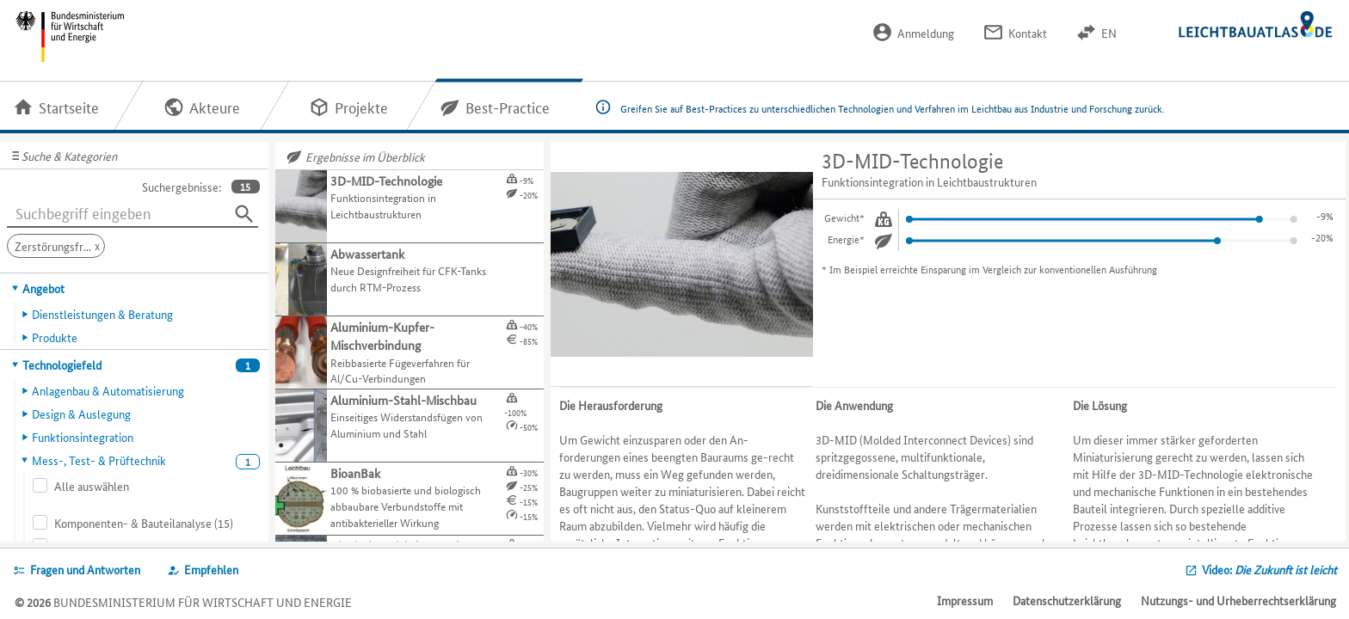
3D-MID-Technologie (912, 161)
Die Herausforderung (610, 405)
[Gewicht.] (883, 219)
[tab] (134, 288)
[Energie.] (883, 240)
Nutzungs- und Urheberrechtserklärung (1238, 600)
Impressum (965, 600)
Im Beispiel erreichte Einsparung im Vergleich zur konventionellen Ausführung (993, 268)
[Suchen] (244, 214)
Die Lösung (1100, 405)
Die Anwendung (854, 405)
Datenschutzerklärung (1067, 600)
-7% (1325, 237)
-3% (1325, 215)
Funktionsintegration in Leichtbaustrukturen (929, 181)
